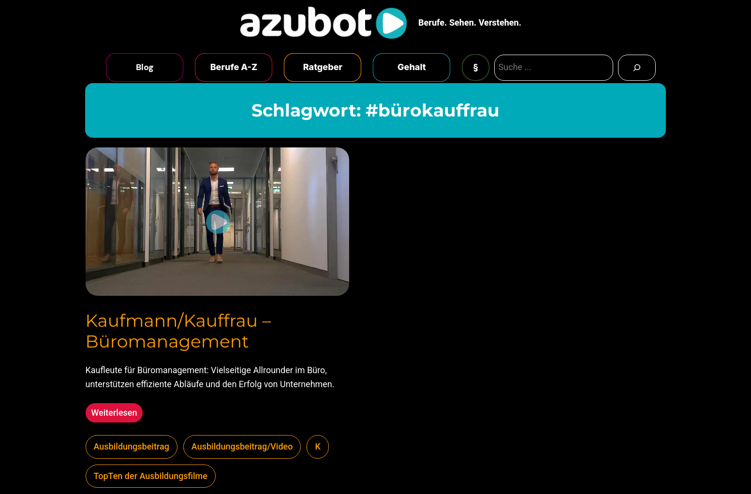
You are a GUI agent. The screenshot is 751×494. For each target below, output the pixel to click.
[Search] (637, 68)
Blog (145, 67)
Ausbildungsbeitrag (131, 446)
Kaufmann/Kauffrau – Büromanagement (178, 331)
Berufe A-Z (234, 67)
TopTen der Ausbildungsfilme (150, 476)
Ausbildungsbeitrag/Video (242, 446)
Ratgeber (322, 67)
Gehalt (412, 67)
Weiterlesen (117, 414)
